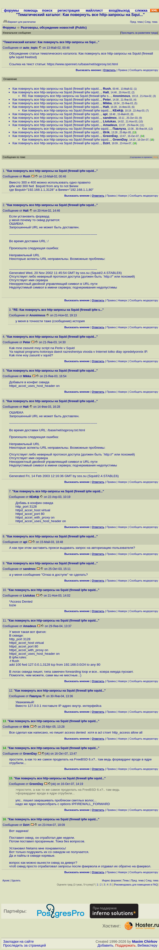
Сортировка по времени (141, 157)
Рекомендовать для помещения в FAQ (136, 884)
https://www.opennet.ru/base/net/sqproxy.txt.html (82, 64)
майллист (94, 10)
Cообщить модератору (143, 70)
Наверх (122, 195)
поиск (47, 10)
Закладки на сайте (18, 941)
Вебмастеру (147, 945)
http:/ (107, 276)
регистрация (69, 10)
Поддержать (125, 945)
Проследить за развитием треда (139, 33)
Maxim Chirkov (144, 941)
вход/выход (119, 10)
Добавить (105, 945)
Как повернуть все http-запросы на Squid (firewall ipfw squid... (56, 88)
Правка (122, 70)
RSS (155, 157)
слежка (141, 10)
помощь (31, 10)
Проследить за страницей (24, 945)
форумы (11, 10)
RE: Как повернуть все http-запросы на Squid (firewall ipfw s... (66, 96)
